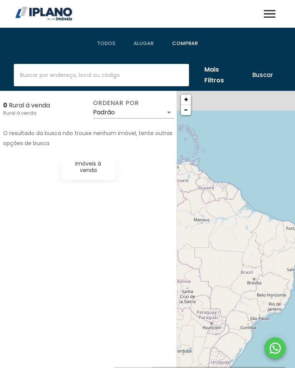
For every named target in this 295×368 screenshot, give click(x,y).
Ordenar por (116, 103)
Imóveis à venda (88, 167)
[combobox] (101, 75)
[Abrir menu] (269, 14)
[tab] (106, 43)
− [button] (186, 110)
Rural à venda (19, 113)
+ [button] (186, 99)
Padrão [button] (104, 112)
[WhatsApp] (275, 348)
